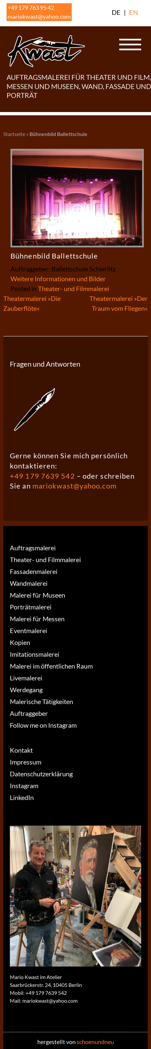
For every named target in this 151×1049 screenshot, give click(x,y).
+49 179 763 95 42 (31, 7)
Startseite (14, 134)
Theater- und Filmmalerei (73, 288)
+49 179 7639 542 (42, 475)
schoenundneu (95, 1041)
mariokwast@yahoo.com (39, 16)
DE (116, 12)
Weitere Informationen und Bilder (58, 279)
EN (133, 12)
